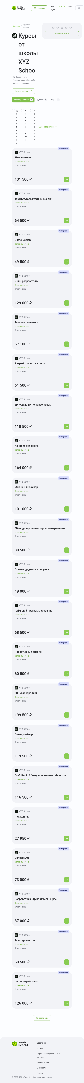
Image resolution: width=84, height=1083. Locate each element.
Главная (16, 26)
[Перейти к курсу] (66, 179)
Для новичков (17, 126)
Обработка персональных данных (48, 1055)
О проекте (41, 1068)
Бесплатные (26, 125)
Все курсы (53, 8)
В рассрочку (35, 125)
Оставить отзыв (22, 161)
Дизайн (42, 99)
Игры (55, 99)
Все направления (23, 99)
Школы (62, 6)
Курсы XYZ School (27, 26)
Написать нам (43, 1062)
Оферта (40, 1073)
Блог (70, 6)
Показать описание (20, 83)
